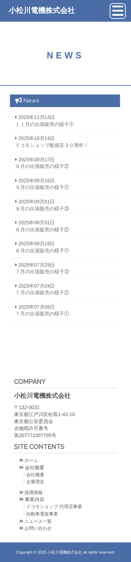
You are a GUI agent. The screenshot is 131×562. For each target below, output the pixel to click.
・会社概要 (31, 474)
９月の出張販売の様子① (39, 187)
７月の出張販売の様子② (39, 292)
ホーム (28, 460)
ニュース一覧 (35, 521)
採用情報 (31, 492)
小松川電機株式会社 (42, 10)
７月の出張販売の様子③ (39, 271)
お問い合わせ (35, 528)
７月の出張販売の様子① (39, 313)
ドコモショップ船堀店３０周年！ (49, 145)
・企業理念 (31, 481)
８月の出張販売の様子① (39, 250)
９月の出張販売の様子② (39, 166)
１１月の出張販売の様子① (42, 124)
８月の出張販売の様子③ (39, 208)
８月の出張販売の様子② (39, 229)
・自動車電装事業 (38, 514)
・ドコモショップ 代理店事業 (50, 506)
